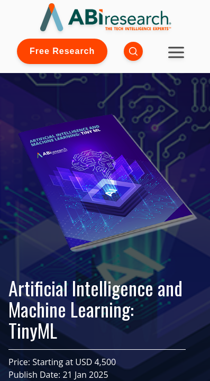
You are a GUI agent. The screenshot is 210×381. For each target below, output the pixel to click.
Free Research (62, 51)
